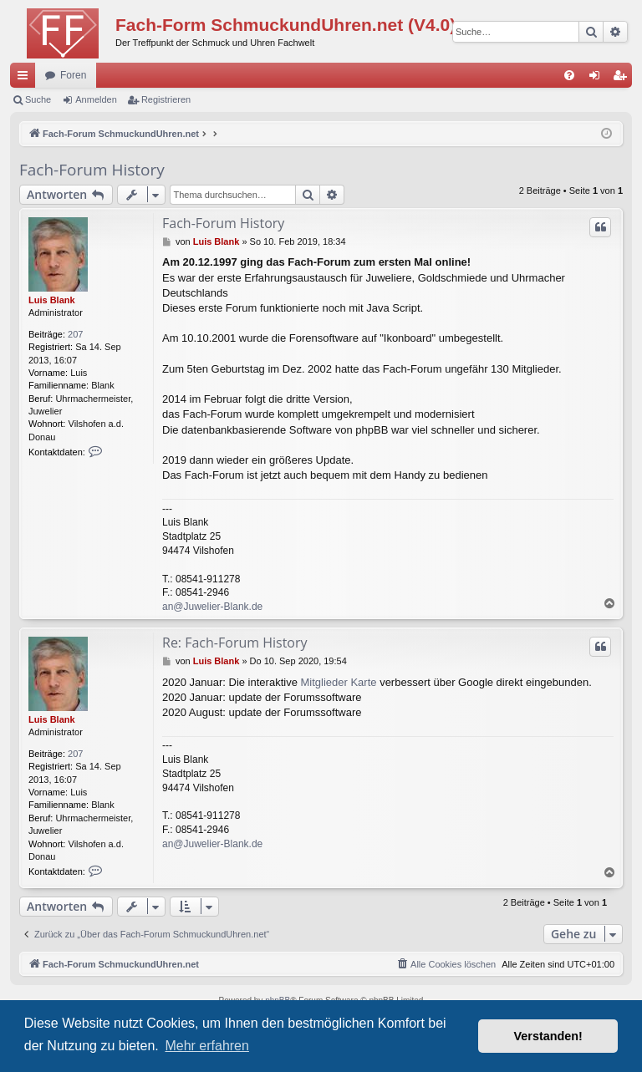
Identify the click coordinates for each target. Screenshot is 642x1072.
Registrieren (166, 99)
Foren (73, 75)
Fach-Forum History (92, 169)
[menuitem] (569, 75)
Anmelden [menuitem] (598, 78)
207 (75, 334)
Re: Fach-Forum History (235, 642)
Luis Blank (51, 300)
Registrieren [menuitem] (623, 78)
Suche (38, 99)
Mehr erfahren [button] (207, 1046)
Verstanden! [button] (548, 1036)
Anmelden (96, 99)
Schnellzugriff (26, 78)
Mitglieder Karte (338, 682)
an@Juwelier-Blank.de (212, 606)
